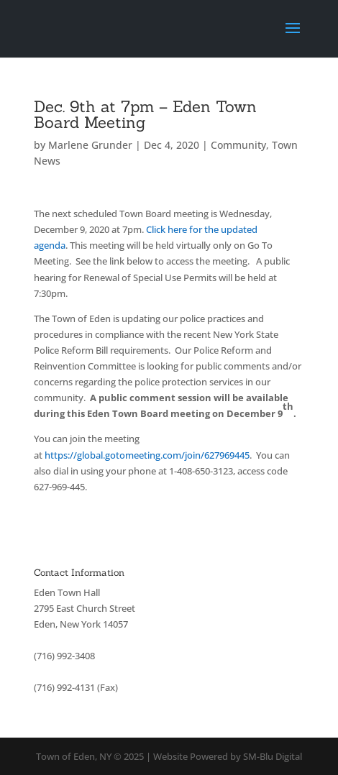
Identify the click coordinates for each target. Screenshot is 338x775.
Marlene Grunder (90, 145)
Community (238, 145)
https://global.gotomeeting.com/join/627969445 (147, 455)
